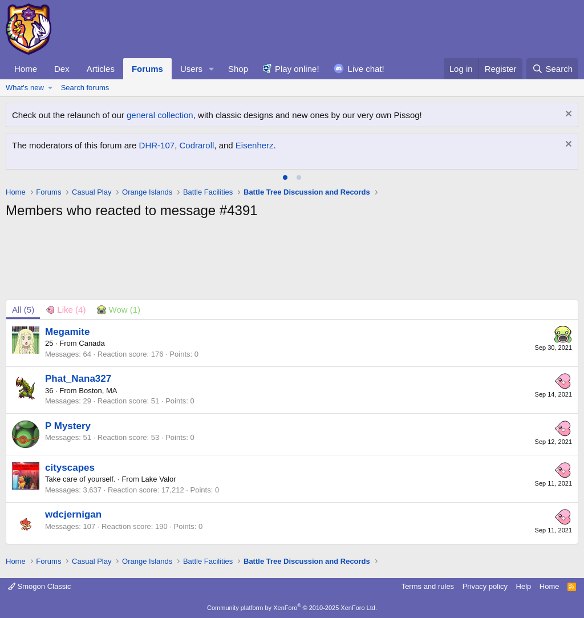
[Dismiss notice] (567, 115)
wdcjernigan (73, 514)
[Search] (552, 68)
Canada (92, 343)
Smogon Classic (39, 586)
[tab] (285, 177)
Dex (62, 69)
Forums (147, 69)
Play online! (297, 69)
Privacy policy (485, 586)
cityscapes (70, 467)
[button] (212, 68)
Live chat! (366, 69)
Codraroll (196, 145)
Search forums (85, 87)
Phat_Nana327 (78, 378)
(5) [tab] (23, 309)
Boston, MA (98, 390)
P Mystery (68, 426)
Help (524, 586)
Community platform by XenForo (292, 607)
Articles (101, 69)
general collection (160, 115)
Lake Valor (158, 479)
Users (191, 69)
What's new (25, 87)
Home (25, 69)
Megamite (67, 331)
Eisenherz (255, 145)
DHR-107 (157, 145)
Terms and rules (428, 586)
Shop (238, 69)
